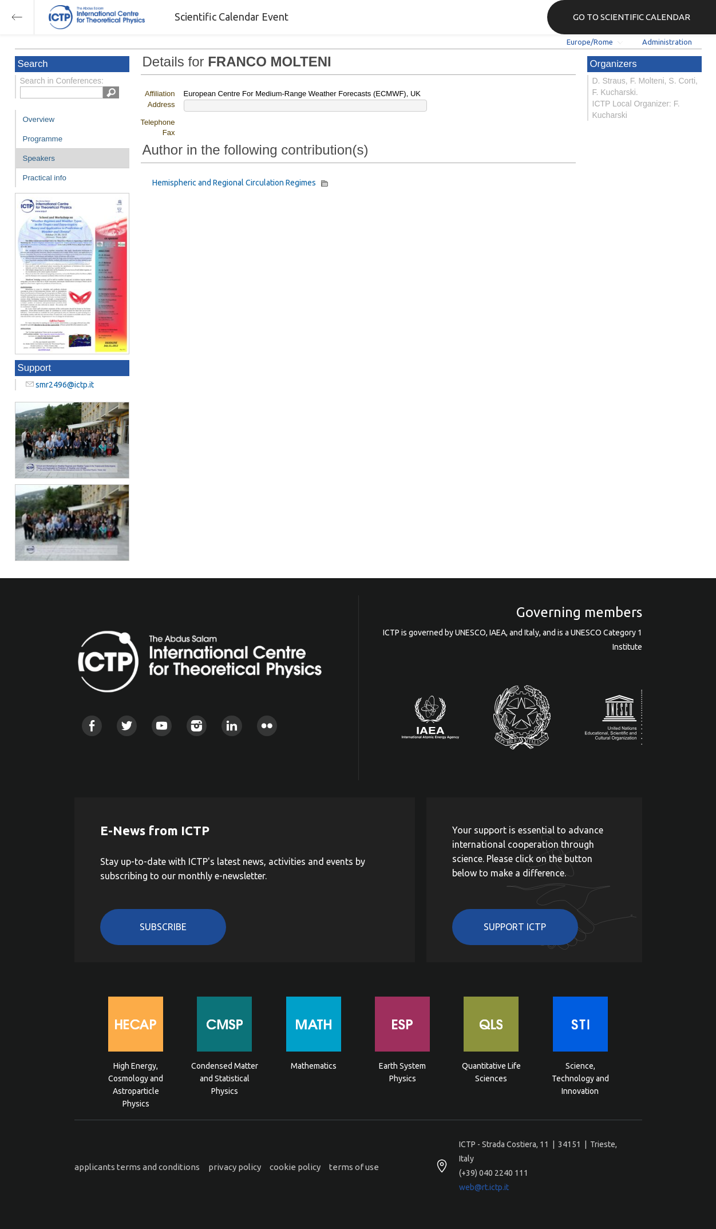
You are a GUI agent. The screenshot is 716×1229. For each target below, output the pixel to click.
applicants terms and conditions (137, 1167)
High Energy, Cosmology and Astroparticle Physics (135, 1077)
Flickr (267, 726)
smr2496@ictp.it (64, 384)
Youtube (162, 726)
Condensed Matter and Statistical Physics (224, 1077)
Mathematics (314, 1065)
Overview (39, 119)
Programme (43, 139)
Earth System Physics (402, 1072)
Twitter (127, 726)
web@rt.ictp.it (484, 1187)
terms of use (354, 1167)
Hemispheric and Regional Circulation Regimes (235, 182)
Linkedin (231, 726)
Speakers (39, 158)
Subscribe (163, 927)
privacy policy (234, 1167)
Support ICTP (515, 927)
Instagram (197, 726)
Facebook (92, 726)
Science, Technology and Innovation (580, 1077)
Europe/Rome (590, 42)
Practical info (44, 177)
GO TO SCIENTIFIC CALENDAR (631, 17)
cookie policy (295, 1167)
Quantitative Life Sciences (491, 1072)
